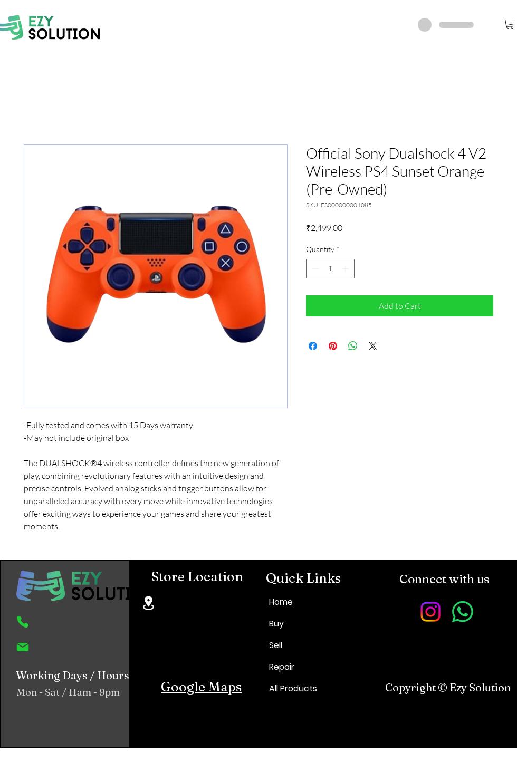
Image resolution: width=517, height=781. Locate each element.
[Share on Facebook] (313, 346)
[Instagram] (430, 612)
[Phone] (23, 622)
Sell (275, 645)
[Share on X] (373, 346)
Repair (281, 667)
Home (281, 602)
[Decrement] (314, 268)
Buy (276, 624)
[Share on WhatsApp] (353, 346)
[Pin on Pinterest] (333, 346)
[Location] (148, 603)
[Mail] (22, 647)
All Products (293, 688)
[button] (509, 23)
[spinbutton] (330, 268)
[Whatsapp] (462, 612)
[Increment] (346, 268)
